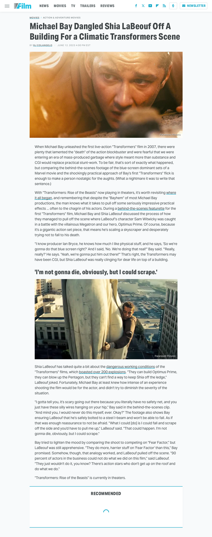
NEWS (44, 6)
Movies (34, 17)
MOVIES (60, 6)
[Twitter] (143, 6)
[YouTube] (150, 6)
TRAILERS (87, 6)
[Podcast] (173, 6)
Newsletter (194, 6)
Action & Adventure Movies (62, 17)
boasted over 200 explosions (102, 372)
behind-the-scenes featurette (141, 208)
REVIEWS (107, 6)
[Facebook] (136, 6)
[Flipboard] (157, 6)
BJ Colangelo (42, 45)
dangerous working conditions (130, 366)
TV (73, 6)
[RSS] (164, 6)
